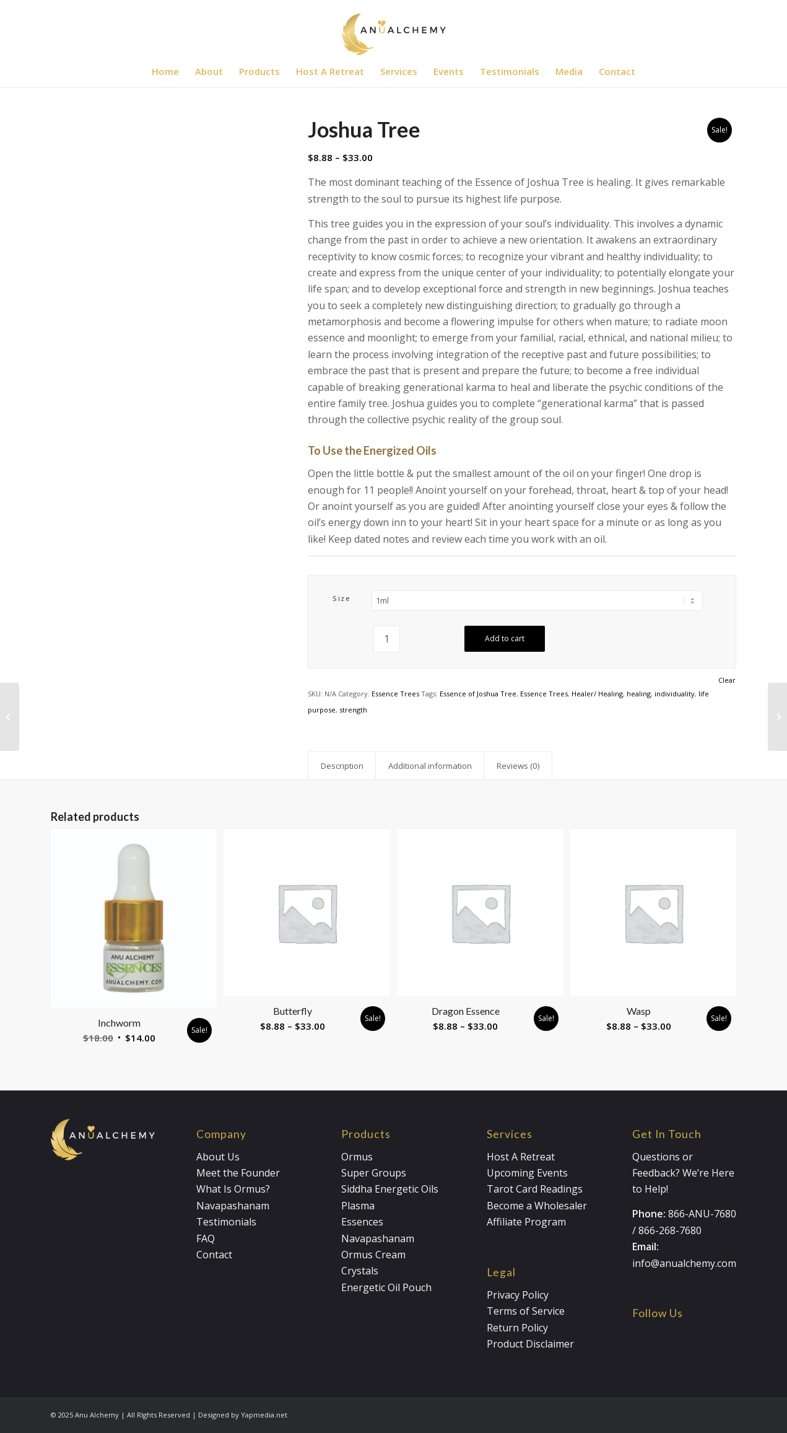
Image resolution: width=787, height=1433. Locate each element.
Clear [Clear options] (727, 680)
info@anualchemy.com (684, 1263)
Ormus (357, 1156)
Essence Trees (395, 693)
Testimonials (226, 1222)
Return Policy (517, 1327)
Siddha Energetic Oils (389, 1189)
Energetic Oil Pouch (386, 1287)
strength (353, 709)
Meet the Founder (238, 1173)
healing (639, 693)
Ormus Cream (373, 1254)
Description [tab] (342, 765)
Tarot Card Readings (535, 1189)
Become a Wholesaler (537, 1205)
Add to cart (504, 638)
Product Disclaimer (530, 1344)
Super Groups (373, 1173)
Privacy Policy (518, 1295)
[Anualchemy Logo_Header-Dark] (393, 28)
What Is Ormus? (233, 1189)
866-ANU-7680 (702, 1213)
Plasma (358, 1205)
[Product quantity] (386, 639)
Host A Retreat (521, 1156)
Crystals (359, 1270)
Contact (214, 1254)
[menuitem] (165, 71)
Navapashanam (232, 1205)
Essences (362, 1222)
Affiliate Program (526, 1222)
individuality (674, 693)
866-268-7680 (670, 1230)
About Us (218, 1156)
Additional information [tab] (430, 765)
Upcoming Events (527, 1173)
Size (341, 598)
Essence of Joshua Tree (478, 693)
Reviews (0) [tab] (518, 765)
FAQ (205, 1238)
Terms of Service (526, 1311)
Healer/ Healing (597, 693)
